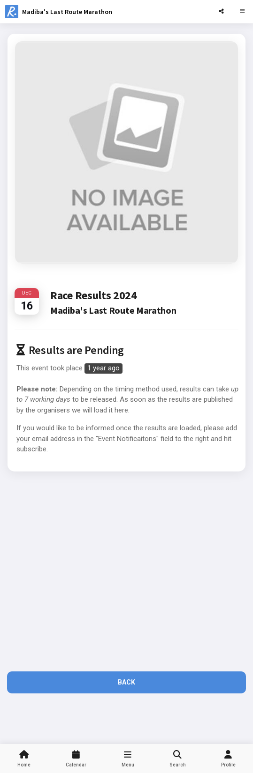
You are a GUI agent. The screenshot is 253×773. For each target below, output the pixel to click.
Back (126, 682)
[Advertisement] (126, 572)
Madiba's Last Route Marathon (67, 11)
